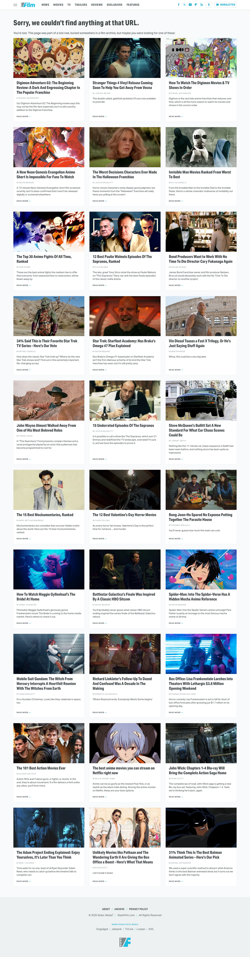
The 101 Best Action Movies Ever (41, 768)
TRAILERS (81, 5)
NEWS (45, 5)
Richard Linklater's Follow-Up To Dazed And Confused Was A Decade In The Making (122, 683)
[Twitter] (184, 5)
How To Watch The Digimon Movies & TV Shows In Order (199, 85)
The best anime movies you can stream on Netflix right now (124, 770)
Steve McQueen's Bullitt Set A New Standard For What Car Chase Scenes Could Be (196, 430)
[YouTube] (190, 5)
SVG (151, 929)
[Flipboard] (196, 5)
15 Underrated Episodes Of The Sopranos (123, 425)
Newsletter (225, 4)
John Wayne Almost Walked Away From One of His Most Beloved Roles (46, 428)
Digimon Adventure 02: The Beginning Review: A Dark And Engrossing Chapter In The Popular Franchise (48, 88)
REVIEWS (97, 5)
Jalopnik (116, 929)
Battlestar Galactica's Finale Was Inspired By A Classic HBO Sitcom (124, 597)
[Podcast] (209, 5)
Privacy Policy (138, 909)
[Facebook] (178, 5)
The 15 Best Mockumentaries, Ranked (45, 514)
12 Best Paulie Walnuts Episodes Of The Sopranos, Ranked (122, 259)
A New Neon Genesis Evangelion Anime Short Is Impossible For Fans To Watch (46, 174)
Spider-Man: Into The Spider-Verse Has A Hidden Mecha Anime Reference (199, 597)
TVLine (129, 929)
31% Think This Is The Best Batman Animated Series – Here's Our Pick (195, 855)
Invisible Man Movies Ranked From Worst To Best (200, 174)
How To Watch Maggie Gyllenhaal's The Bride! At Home (46, 597)
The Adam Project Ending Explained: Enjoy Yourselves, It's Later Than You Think (48, 855)
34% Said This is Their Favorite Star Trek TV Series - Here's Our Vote (47, 343)
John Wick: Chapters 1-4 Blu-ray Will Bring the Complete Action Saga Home (197, 770)
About (106, 909)
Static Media (105, 915)
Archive (119, 909)
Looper (141, 929)
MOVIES (58, 5)
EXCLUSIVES (114, 5)
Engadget (102, 929)
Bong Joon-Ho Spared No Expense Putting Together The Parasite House (200, 517)
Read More (22, 116)
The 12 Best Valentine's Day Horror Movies (124, 514)
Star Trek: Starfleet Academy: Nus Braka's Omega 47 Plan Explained (124, 343)
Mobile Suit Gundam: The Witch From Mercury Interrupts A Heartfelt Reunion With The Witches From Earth (46, 683)
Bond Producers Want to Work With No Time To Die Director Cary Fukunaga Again (200, 259)
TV (69, 5)
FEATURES (133, 5)
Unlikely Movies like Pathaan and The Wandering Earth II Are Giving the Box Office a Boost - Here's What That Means (123, 857)
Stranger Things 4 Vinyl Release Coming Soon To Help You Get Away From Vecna (123, 85)
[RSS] (201, 5)
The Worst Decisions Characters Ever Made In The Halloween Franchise (125, 174)
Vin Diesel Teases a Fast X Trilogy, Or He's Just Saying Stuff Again (200, 343)
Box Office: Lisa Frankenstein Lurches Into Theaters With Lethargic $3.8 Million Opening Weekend (201, 683)
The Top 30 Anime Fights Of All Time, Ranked (44, 259)
